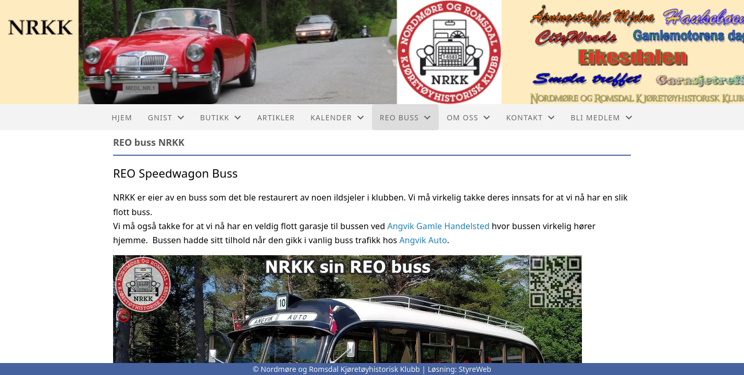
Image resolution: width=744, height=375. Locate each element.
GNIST (166, 117)
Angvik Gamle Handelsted (437, 226)
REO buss (405, 117)
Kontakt (530, 117)
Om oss (468, 117)
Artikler (276, 117)
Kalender (337, 117)
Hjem (121, 117)
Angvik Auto (423, 240)
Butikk (221, 117)
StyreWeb (474, 369)
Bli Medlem (602, 117)
